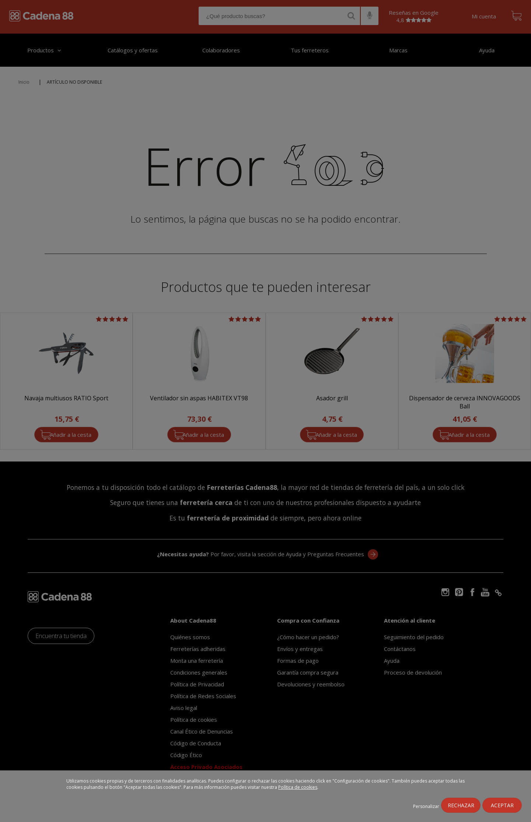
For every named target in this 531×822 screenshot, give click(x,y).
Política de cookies (297, 787)
